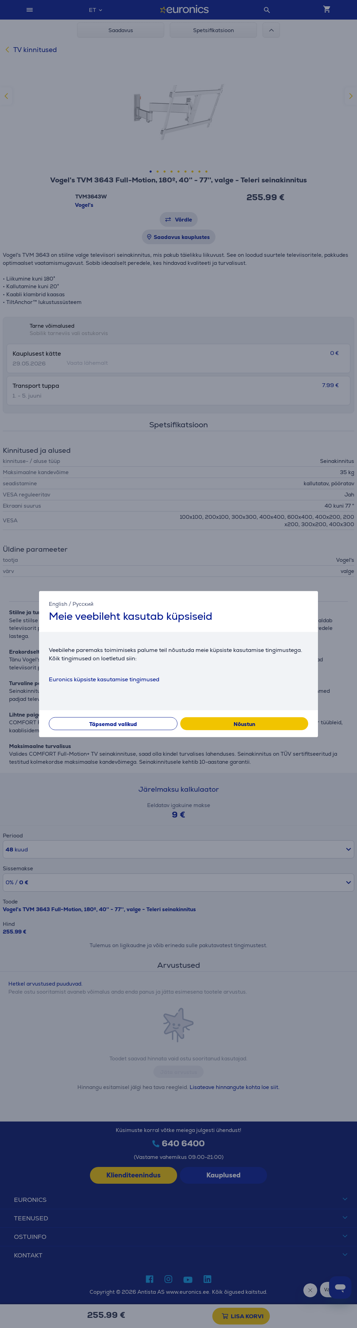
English (58, 603)
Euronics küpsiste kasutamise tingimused (104, 679)
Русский (83, 603)
